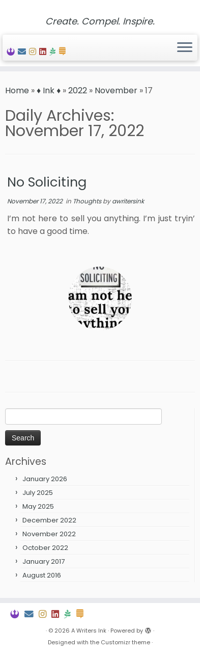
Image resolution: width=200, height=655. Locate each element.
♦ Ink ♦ (49, 90)
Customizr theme (125, 642)
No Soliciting (47, 182)
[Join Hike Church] (54, 52)
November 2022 (49, 534)
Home (17, 90)
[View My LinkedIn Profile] (44, 52)
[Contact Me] (23, 52)
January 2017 (43, 561)
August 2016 (41, 575)
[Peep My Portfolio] (12, 52)
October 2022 (45, 548)
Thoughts (88, 201)
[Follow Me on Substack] (64, 52)
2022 (77, 90)
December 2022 (49, 520)
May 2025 (38, 506)
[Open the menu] (184, 48)
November (116, 90)
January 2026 (44, 479)
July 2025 (37, 492)
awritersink (128, 201)
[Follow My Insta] (34, 52)
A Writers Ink (88, 630)
